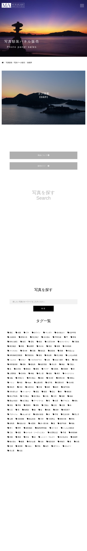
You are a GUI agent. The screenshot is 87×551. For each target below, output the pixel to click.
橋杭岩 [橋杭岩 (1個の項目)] (69, 392)
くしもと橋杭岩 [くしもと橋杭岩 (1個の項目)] (68, 428)
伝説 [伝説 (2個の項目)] (20, 451)
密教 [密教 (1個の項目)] (24, 364)
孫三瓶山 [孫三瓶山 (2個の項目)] (37, 396)
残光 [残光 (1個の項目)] (40, 342)
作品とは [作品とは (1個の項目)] (71, 351)
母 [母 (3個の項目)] (49, 401)
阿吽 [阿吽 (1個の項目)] (19, 428)
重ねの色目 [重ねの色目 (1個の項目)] (13, 401)
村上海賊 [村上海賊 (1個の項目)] (59, 355)
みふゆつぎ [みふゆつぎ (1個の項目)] (26, 414)
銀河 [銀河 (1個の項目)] (56, 387)
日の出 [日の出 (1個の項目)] (41, 346)
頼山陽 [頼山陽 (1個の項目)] (49, 355)
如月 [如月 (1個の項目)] (46, 446)
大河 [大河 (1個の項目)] (54, 396)
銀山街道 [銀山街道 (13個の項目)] (32, 419)
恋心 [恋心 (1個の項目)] (53, 392)
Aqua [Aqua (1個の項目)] (29, 382)
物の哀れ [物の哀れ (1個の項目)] (13, 441)
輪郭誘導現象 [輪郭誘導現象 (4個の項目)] (42, 428)
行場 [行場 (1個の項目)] (40, 387)
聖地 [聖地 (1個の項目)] (72, 419)
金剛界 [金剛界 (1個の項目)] (31, 346)
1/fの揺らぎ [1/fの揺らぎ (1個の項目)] (14, 392)
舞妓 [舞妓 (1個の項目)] (63, 364)
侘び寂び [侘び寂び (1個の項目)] (35, 337)
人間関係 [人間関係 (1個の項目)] (13, 373)
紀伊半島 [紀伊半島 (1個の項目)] (73, 332)
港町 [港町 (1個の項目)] (48, 387)
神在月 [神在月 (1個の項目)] (12, 387)
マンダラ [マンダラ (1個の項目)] (48, 332)
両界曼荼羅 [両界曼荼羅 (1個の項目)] (13, 364)
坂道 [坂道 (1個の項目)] (42, 378)
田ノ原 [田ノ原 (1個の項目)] (41, 373)
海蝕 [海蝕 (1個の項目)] (72, 423)
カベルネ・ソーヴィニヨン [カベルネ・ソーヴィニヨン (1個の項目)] (35, 432)
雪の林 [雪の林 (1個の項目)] (24, 351)
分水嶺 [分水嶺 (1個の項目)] (71, 382)
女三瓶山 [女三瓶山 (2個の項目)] (25, 401)
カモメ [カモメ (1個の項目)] (23, 360)
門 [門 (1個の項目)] (67, 337)
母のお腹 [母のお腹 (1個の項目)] (32, 441)
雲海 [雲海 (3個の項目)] (38, 446)
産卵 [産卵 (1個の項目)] (56, 410)
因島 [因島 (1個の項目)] (37, 405)
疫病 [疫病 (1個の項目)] (50, 373)
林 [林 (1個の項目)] (61, 392)
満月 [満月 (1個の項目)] (58, 373)
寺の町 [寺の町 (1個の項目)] (50, 378)
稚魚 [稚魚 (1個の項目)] (75, 401)
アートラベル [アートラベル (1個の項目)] (38, 401)
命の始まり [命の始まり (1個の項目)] (61, 332)
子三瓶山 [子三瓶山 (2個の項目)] (25, 396)
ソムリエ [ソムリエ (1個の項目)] (13, 360)
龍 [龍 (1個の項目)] (68, 360)
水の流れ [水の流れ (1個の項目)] (47, 337)
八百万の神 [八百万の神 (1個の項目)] (51, 342)
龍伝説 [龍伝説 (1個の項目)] (42, 351)
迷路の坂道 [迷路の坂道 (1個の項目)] (39, 414)
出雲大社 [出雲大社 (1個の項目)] (30, 387)
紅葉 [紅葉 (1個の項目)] (63, 405)
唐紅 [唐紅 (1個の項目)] (11, 332)
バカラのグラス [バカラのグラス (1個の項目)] (36, 360)
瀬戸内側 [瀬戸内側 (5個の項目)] (63, 423)
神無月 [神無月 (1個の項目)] (62, 441)
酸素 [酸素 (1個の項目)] (22, 441)
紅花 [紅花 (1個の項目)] (55, 405)
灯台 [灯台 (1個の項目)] (27, 437)
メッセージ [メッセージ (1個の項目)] (27, 392)
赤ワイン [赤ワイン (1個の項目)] (56, 446)
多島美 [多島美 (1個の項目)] (12, 423)
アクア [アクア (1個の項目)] (46, 369)
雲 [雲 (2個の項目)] (74, 369)
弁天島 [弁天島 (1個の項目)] (18, 369)
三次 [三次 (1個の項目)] (11, 432)
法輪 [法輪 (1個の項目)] (11, 378)
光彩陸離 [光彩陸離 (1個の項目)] (21, 419)
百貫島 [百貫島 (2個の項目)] (55, 369)
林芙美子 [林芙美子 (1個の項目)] (66, 410)
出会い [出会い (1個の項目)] (29, 446)
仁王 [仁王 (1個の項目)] (11, 410)
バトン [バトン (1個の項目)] (12, 382)
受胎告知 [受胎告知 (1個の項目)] (30, 355)
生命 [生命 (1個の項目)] (42, 441)
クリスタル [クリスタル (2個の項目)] (13, 351)
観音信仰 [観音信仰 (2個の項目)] (51, 441)
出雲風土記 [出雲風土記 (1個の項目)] (54, 432)
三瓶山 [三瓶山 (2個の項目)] (46, 405)
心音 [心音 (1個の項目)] (48, 360)
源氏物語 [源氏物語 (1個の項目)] (29, 428)
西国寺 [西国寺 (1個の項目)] (28, 405)
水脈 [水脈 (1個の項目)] (19, 332)
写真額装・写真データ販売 (15, 62)
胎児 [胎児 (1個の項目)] (24, 342)
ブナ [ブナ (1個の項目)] (27, 332)
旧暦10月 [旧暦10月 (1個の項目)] (60, 382)
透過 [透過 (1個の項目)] (19, 437)
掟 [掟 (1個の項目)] (41, 410)
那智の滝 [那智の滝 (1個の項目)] (24, 337)
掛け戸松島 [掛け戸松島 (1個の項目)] (13, 396)
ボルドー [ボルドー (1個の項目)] (68, 446)
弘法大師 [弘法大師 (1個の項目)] (66, 414)
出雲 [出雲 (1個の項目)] (56, 401)
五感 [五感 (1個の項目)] (11, 446)
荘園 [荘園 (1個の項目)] (33, 351)
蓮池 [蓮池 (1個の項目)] (40, 355)
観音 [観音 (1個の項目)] (45, 392)
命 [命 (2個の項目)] (70, 405)
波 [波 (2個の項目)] (35, 437)
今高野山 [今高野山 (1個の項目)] (51, 419)
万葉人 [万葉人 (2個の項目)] (72, 364)
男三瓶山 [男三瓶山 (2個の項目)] (32, 378)
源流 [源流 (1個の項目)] (37, 392)
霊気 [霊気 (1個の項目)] (32, 342)
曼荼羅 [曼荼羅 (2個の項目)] (20, 446)
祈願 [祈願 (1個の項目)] (11, 437)
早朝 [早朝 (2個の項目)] (19, 405)
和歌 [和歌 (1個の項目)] (22, 346)
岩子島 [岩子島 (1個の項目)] (49, 382)
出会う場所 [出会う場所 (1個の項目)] (59, 360)
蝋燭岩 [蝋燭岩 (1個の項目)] (26, 410)
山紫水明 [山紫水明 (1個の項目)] (39, 382)
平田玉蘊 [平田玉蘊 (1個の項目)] (58, 337)
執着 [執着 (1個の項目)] (48, 410)
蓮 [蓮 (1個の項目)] (54, 423)
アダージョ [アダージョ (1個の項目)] (13, 414)
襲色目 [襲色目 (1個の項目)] (28, 369)
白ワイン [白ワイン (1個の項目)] (37, 332)
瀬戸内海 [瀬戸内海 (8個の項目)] (66, 387)
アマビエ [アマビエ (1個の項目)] (66, 401)
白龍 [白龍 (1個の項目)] (77, 441)
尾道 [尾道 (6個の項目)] (50, 346)
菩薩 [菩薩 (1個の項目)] (75, 360)
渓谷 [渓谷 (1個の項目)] (20, 387)
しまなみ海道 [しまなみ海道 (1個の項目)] (72, 355)
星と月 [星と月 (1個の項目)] (76, 414)
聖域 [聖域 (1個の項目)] (74, 337)
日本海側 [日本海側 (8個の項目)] (68, 346)
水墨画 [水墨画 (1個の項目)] (33, 423)
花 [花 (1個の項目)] (10, 369)
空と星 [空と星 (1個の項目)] (12, 451)
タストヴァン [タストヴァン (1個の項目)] (64, 342)
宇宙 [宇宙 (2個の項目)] (56, 414)
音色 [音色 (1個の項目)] (11, 405)
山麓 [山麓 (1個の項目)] (11, 419)
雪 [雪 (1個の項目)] (18, 410)
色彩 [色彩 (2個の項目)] (19, 432)
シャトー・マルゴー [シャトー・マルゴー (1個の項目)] (48, 437)
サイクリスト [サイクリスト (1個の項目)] (69, 373)
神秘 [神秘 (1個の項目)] (32, 373)
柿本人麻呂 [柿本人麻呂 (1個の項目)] (13, 342)
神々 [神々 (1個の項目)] (11, 428)
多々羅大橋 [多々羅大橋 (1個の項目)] (44, 423)
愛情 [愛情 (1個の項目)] (37, 369)
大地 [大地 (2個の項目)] (46, 396)
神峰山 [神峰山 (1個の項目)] (72, 378)
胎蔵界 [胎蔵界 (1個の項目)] (75, 437)
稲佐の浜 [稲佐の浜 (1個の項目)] (22, 423)
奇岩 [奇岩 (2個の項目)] (20, 382)
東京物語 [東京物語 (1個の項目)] (13, 346)
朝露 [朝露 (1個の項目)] (63, 396)
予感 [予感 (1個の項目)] (64, 432)
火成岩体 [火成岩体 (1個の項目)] (13, 337)
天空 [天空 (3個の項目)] (42, 419)
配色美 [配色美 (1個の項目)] (33, 364)
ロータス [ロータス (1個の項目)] (55, 428)
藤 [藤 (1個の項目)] (35, 410)
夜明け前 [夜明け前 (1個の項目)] (61, 378)
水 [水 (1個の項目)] (49, 414)
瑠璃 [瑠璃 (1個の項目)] (58, 346)
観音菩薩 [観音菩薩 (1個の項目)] (43, 364)
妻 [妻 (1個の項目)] (70, 441)
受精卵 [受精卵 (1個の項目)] (65, 369)
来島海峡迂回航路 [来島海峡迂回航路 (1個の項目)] (16, 355)
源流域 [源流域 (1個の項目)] (52, 351)
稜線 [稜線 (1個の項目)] (71, 396)
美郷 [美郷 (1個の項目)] (61, 351)
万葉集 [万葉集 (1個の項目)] (76, 342)
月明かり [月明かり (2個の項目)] (21, 378)
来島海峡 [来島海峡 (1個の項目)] (74, 432)
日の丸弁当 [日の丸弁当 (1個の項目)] (64, 437)
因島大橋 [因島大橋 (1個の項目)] (63, 419)
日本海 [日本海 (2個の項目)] (23, 373)
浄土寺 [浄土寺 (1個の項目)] (54, 364)
